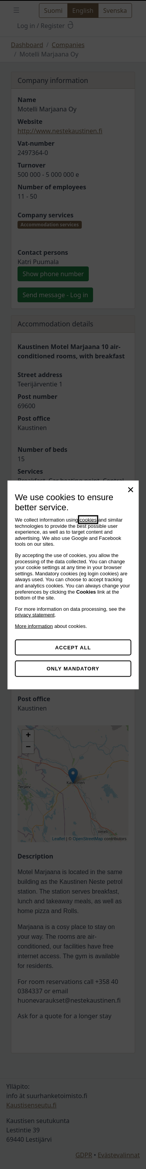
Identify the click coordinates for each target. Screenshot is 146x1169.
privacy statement (35, 615)
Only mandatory (73, 669)
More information (34, 626)
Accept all (73, 647)
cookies (88, 520)
